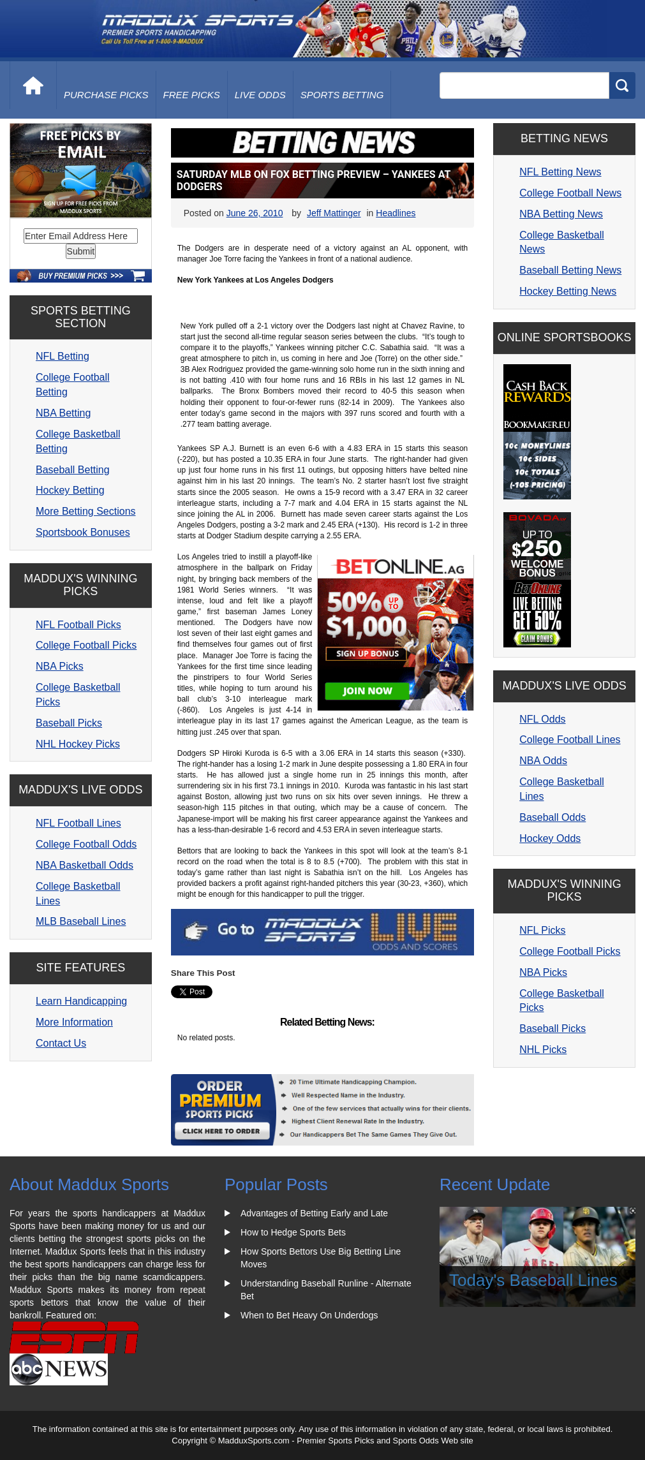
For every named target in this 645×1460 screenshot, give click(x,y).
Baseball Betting (73, 469)
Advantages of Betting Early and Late (314, 1213)
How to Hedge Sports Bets (293, 1232)
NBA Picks (60, 666)
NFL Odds (542, 719)
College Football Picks (86, 645)
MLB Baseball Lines (81, 921)
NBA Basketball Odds (84, 865)
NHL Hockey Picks (78, 744)
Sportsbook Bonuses (83, 532)
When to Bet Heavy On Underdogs (309, 1315)
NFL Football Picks (78, 624)
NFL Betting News (560, 171)
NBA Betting (63, 413)
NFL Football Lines (78, 823)
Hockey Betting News (567, 291)
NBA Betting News (561, 214)
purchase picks (106, 94)
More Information (74, 1022)
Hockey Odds (550, 838)
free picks (191, 94)
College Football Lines (569, 739)
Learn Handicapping (81, 1001)
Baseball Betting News (570, 270)
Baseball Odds (552, 817)
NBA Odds (543, 760)
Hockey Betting (70, 490)
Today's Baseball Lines (533, 1280)
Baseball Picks (69, 723)
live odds (260, 94)
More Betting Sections (86, 511)
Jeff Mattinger (334, 213)
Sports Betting (342, 94)
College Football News (570, 193)
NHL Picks (543, 1049)
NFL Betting (62, 356)
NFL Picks (542, 930)
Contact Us (61, 1043)
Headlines (395, 213)
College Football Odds (86, 844)
